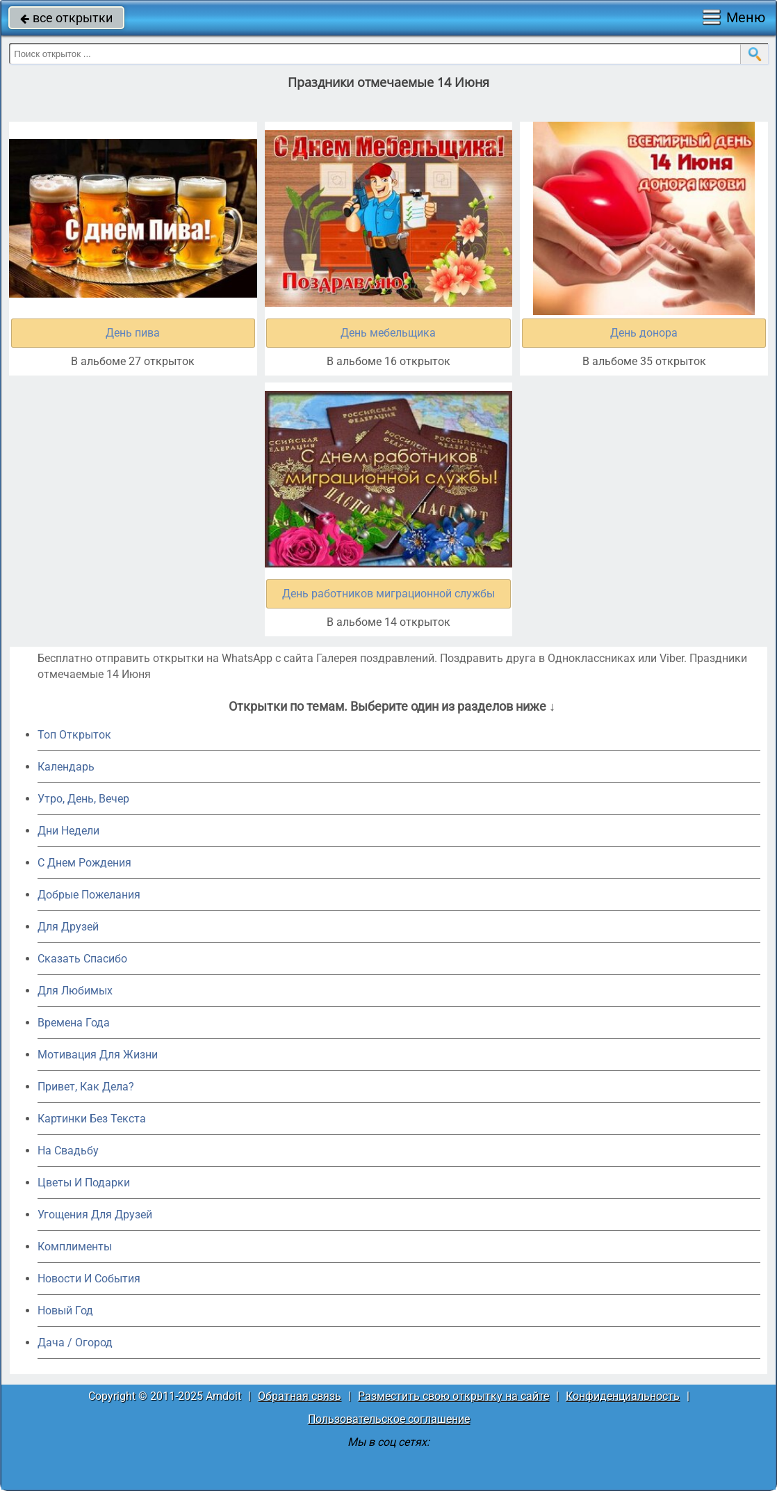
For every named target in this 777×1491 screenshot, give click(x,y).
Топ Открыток (74, 734)
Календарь (66, 766)
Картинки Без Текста (92, 1118)
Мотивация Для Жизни (98, 1054)
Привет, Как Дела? (86, 1086)
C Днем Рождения (84, 862)
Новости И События (89, 1278)
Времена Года (74, 1022)
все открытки (66, 17)
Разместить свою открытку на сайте (453, 1396)
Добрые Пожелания (89, 894)
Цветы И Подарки (84, 1182)
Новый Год (65, 1310)
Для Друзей (68, 926)
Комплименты (75, 1246)
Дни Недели (68, 830)
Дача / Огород (75, 1342)
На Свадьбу (68, 1150)
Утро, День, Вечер (83, 798)
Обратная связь (299, 1396)
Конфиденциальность (623, 1396)
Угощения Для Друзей (95, 1214)
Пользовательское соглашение (389, 1419)
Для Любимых (75, 990)
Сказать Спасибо (82, 958)
